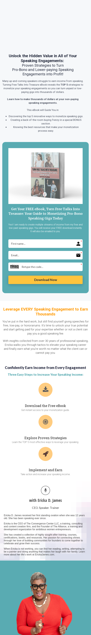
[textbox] (42, 64)
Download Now (45, 280)
